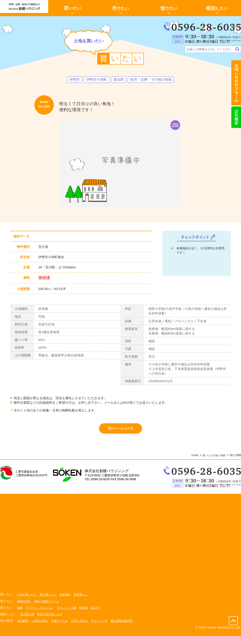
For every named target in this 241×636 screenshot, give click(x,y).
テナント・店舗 (69, 610)
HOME (187, 458)
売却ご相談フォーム (48, 604)
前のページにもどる (120, 430)
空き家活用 (27, 617)
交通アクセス (62, 623)
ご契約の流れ (41, 623)
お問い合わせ (83, 623)
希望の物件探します (51, 617)
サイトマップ (105, 623)
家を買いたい (50, 597)
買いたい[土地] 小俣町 (211, 458)
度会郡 (118, 80)
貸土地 (100, 610)
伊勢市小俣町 (94, 80)
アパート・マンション (41, 610)
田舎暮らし (85, 597)
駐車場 (88, 610)
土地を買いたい (27, 597)
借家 (20, 610)
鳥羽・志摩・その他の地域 (153, 80)
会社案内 (23, 623)
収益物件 (68, 597)
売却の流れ (24, 604)
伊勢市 (70, 80)
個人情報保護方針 (129, 623)
